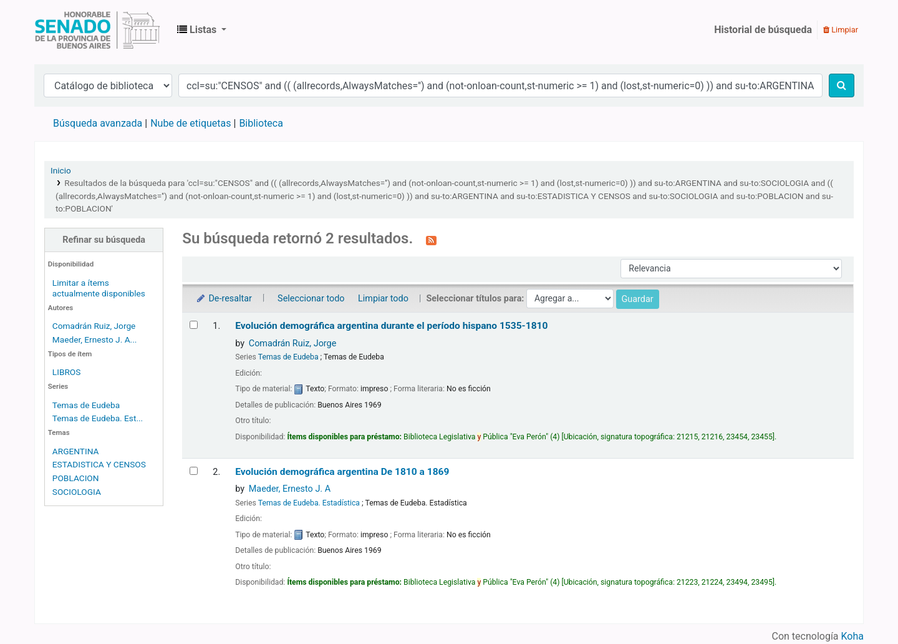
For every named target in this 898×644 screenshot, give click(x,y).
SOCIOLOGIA (76, 492)
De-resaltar (223, 298)
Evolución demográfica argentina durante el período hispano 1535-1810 (391, 325)
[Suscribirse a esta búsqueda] (431, 239)
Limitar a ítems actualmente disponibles (98, 288)
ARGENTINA (75, 451)
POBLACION (75, 478)
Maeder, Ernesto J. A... (94, 339)
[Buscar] (841, 85)
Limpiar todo (383, 298)
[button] (201, 29)
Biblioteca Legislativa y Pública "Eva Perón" (97, 30)
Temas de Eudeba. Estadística (309, 503)
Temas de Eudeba (86, 405)
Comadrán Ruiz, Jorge (94, 326)
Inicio (61, 170)
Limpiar (840, 29)
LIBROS (66, 372)
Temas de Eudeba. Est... (97, 418)
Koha (852, 636)
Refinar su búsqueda (103, 240)
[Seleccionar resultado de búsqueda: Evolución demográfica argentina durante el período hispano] (194, 325)
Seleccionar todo (311, 298)
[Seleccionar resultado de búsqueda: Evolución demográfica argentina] (194, 471)
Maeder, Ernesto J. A (290, 489)
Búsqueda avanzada (97, 123)
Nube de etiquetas (190, 123)
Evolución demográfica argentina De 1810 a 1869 (342, 471)
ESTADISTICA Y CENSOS (99, 464)
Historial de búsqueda (763, 30)
